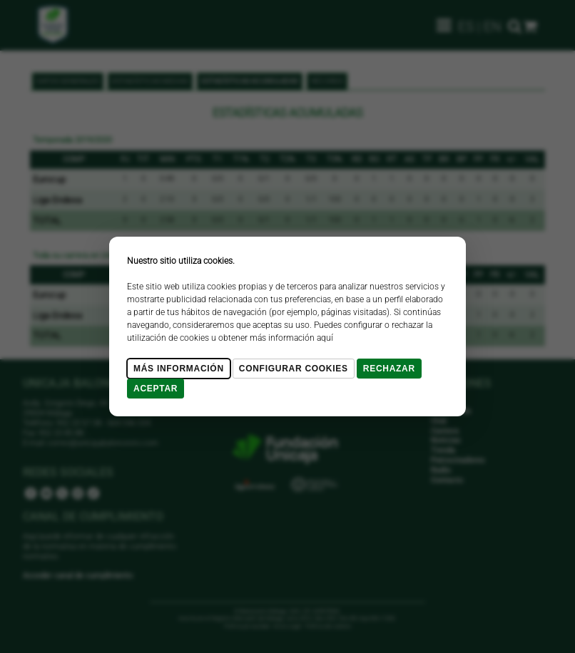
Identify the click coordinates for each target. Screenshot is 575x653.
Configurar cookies (293, 369)
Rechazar (389, 369)
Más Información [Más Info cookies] (178, 369)
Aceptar (155, 389)
